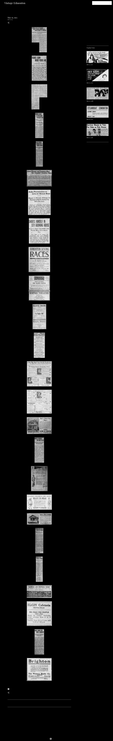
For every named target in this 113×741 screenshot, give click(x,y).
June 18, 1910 (90, 119)
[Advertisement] (39, 723)
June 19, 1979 (90, 83)
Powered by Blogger (56, 739)
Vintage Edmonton (14, 3)
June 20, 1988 (90, 101)
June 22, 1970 (90, 64)
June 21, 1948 (90, 137)
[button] (8, 23)
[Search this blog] (103, 3)
